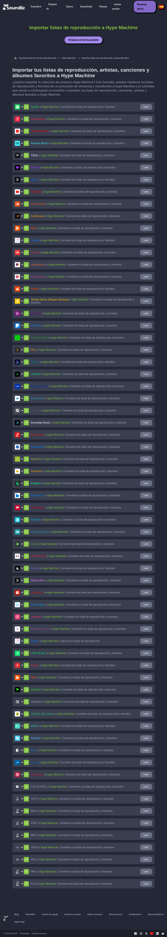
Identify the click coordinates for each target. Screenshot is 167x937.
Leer (146, 107)
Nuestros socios (73, 914)
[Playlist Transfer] (14, 7)
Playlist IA (51, 6)
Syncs (69, 6)
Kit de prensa (115, 914)
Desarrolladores (156, 914)
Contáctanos (135, 914)
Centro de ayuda (50, 914)
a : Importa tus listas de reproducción (65, 641)
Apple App (19, 922)
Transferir (35, 6)
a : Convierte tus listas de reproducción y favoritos (73, 106)
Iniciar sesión (116, 6)
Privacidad (24, 933)
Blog (16, 914)
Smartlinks (86, 6)
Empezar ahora (142, 6)
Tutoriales (30, 914)
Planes (103, 6)
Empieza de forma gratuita (83, 40)
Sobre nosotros (94, 914)
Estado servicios (39, 933)
